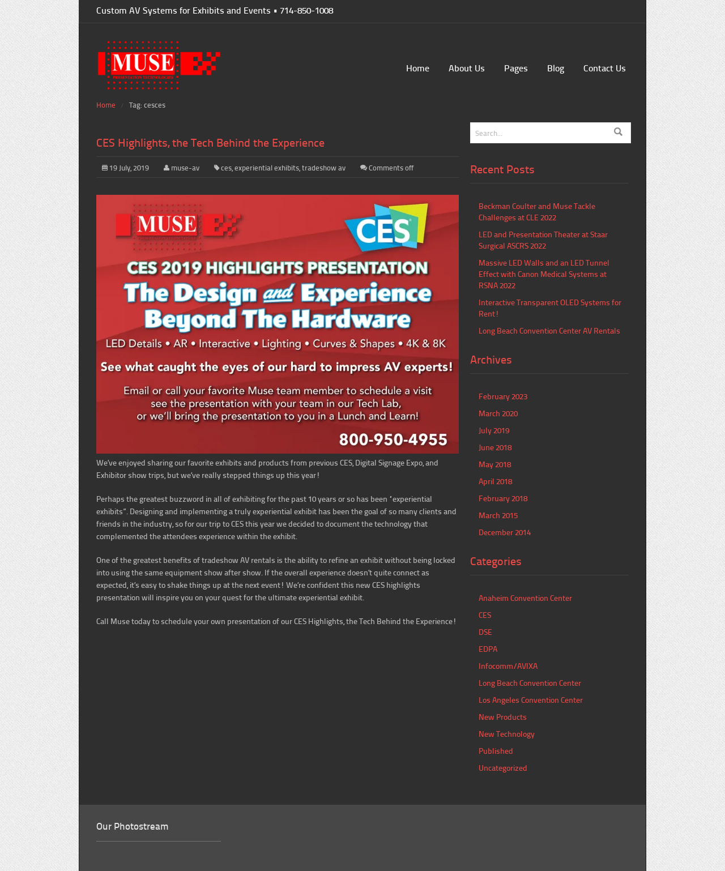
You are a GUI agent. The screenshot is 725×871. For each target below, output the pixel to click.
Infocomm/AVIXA (508, 665)
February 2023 (503, 396)
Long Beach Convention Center (530, 682)
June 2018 (495, 447)
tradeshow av (324, 168)
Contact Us (604, 67)
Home (417, 67)
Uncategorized (503, 767)
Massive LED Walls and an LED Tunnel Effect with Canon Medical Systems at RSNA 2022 (544, 274)
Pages (516, 67)
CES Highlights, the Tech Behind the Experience (210, 142)
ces (226, 168)
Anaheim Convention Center (525, 597)
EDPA (488, 648)
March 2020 (498, 413)
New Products (503, 716)
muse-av (185, 168)
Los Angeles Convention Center (531, 699)
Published (496, 750)
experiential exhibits (266, 168)
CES (485, 614)
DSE (485, 631)
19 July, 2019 (125, 168)
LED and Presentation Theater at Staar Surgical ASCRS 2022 (543, 240)
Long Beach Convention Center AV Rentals (549, 330)
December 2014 (505, 532)
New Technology (507, 733)
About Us (467, 67)
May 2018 (495, 464)
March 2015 (498, 515)
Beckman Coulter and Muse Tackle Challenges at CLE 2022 (537, 211)
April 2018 (495, 481)
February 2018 (503, 498)
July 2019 (494, 430)
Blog (555, 67)
